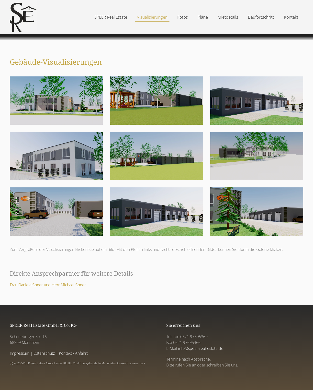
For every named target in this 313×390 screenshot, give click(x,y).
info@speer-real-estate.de (200, 348)
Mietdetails (228, 17)
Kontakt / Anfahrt (73, 353)
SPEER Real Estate (110, 17)
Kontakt (291, 17)
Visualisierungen (152, 17)
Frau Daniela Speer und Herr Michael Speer (48, 285)
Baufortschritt (261, 17)
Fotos (182, 17)
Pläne (203, 17)
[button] (56, 100)
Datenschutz (44, 353)
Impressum (19, 353)
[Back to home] (23, 17)
